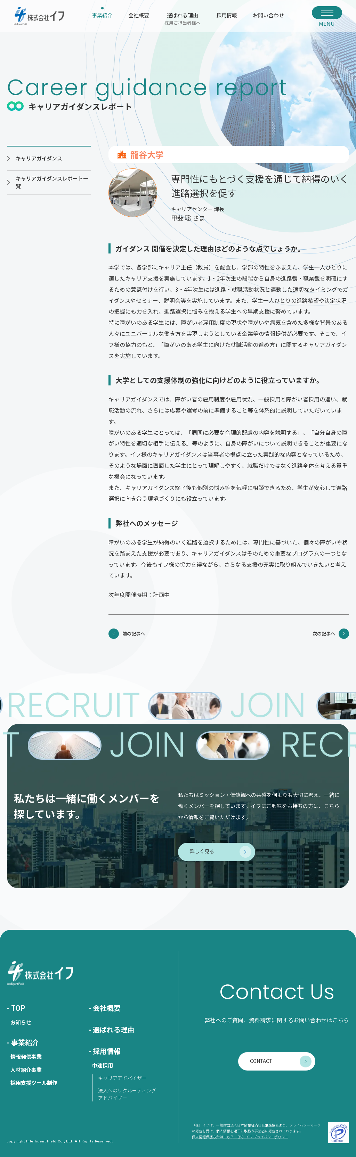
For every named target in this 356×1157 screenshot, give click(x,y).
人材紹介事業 (26, 1069)
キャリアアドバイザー (122, 1077)
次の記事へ (324, 633)
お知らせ (20, 1022)
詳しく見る (202, 851)
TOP (18, 1008)
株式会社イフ (39, 16)
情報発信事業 (26, 1056)
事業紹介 (102, 15)
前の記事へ (133, 633)
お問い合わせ (268, 15)
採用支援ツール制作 (33, 1082)
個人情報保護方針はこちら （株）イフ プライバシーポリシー (240, 1136)
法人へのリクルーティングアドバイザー (127, 1094)
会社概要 (138, 15)
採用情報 (226, 15)
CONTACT (261, 1060)
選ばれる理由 (182, 18)
